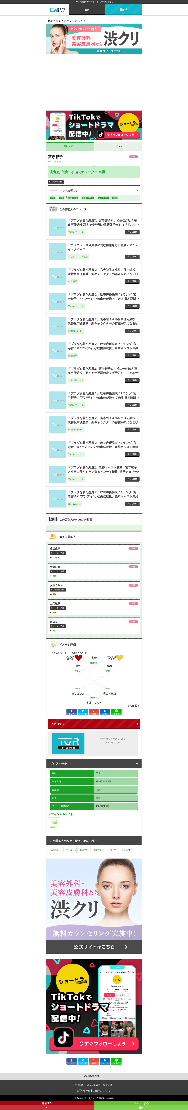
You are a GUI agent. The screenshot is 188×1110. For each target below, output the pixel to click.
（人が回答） (64, 190)
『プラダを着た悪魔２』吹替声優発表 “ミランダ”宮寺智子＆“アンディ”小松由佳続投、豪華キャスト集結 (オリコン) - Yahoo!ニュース (103, 447)
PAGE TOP (94, 1076)
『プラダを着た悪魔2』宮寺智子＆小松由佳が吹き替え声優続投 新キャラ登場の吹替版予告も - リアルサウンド (103, 372)
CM (87, 9)
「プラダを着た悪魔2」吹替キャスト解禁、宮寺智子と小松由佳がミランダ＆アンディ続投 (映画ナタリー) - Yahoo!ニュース (103, 471)
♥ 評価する (58, 723)
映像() (112, 850)
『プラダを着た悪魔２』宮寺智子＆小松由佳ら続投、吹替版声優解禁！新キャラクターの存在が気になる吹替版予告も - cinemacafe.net (103, 323)
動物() (98, 850)
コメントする (141, 1106)
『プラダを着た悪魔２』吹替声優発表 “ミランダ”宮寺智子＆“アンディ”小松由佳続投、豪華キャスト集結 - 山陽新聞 (103, 348)
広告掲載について (101, 1090)
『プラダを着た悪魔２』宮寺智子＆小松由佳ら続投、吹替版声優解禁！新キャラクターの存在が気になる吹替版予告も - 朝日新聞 (103, 274)
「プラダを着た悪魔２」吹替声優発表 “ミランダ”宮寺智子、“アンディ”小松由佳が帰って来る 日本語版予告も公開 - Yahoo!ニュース (102, 298)
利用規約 (79, 1084)
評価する (47, 1106)
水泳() (56, 850)
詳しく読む (132, 232)
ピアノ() (70, 850)
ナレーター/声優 (93, 172)
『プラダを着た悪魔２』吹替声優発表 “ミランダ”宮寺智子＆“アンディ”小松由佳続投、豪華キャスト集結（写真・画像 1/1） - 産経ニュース (103, 496)
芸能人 (124, 9)
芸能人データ (70, 146)
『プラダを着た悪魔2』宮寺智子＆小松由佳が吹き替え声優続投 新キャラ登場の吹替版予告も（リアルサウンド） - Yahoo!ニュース (102, 224)
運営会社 (107, 1084)
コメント (117, 146)
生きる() (126, 850)
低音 (65, 172)
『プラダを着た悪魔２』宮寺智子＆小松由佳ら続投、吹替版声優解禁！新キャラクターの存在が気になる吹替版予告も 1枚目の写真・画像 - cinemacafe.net (103, 422)
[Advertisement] (94, 83)
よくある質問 (93, 1084)
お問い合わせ (83, 1090)
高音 (53, 172)
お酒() (84, 850)
